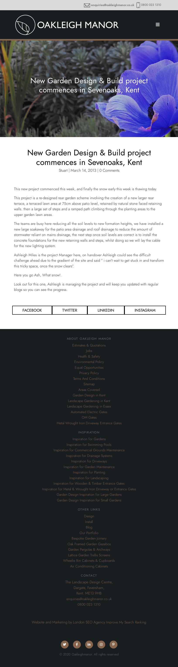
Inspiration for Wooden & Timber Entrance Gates (89, 483)
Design (89, 516)
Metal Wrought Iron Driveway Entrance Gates (89, 423)
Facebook (32, 310)
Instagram (145, 310)
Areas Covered (89, 389)
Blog (89, 527)
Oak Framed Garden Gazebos (89, 544)
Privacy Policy (89, 373)
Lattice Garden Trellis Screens (89, 555)
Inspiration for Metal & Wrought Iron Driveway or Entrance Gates (89, 489)
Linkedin (106, 310)
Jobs (89, 350)
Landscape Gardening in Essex (89, 406)
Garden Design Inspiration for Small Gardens (89, 500)
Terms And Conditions (89, 378)
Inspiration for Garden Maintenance (89, 467)
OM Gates (89, 417)
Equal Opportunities (89, 367)
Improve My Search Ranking (126, 622)
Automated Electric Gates (89, 412)
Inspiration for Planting (89, 472)
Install (89, 521)
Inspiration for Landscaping (89, 478)
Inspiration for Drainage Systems (89, 455)
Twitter (69, 310)
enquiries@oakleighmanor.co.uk (112, 5)
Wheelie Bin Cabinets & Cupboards (89, 560)
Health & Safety (89, 356)
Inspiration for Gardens (89, 439)
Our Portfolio (89, 533)
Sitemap (89, 384)
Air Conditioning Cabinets (89, 566)
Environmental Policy (89, 362)
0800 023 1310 (151, 5)
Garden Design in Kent (89, 395)
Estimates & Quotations (89, 345)
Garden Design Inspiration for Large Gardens (89, 494)
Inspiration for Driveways (89, 461)
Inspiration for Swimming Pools (89, 444)
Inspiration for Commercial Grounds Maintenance (89, 450)
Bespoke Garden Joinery (89, 538)
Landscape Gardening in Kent (89, 401)
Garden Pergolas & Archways (89, 549)
